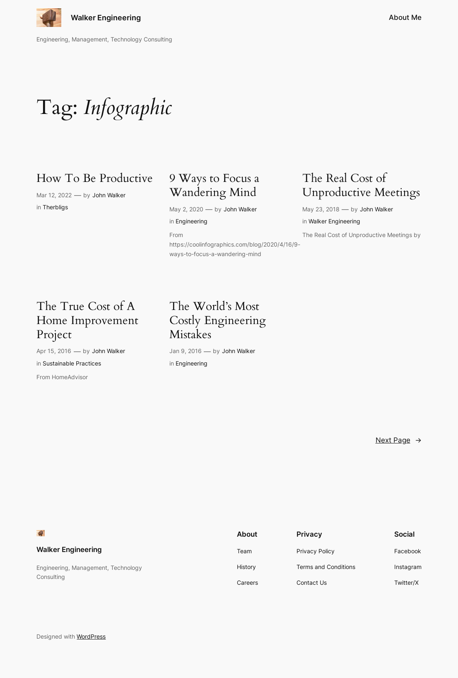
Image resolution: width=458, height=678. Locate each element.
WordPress (91, 636)
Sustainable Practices (72, 363)
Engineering (191, 221)
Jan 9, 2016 (185, 350)
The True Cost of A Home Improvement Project (87, 321)
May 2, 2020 (186, 209)
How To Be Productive (94, 179)
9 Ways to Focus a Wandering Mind (214, 186)
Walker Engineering (106, 17)
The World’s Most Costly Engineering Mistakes (217, 321)
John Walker (108, 195)
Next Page (399, 440)
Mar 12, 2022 (54, 195)
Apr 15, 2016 (53, 350)
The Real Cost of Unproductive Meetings (361, 186)
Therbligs (55, 207)
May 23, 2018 (321, 209)
